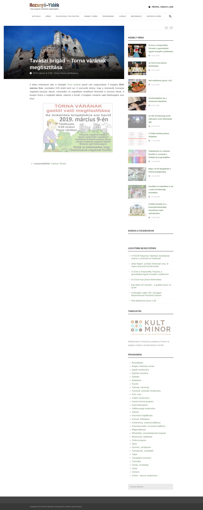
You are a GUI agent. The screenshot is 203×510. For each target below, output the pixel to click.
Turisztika (136, 461)
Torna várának (74, 85)
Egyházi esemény (140, 373)
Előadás (135, 377)
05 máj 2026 (155, 197)
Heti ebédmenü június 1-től (160, 81)
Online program (139, 440)
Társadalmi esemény (141, 458)
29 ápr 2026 (155, 217)
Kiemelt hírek (90, 16)
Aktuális (36, 16)
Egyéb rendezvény (140, 370)
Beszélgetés (137, 363)
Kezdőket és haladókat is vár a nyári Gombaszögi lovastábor (160, 189)
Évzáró (135, 384)
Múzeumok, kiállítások (142, 437)
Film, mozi (136, 394)
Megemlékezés (139, 430)
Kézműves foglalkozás (142, 415)
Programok (108, 16)
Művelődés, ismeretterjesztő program (149, 433)
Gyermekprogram (140, 405)
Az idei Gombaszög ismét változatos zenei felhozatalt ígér (160, 119)
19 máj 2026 (155, 161)
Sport (134, 444)
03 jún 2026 (155, 56)
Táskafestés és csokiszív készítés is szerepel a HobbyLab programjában (159, 154)
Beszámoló (136, 16)
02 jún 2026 (155, 70)
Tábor (134, 454)
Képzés (135, 412)
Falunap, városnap (140, 387)
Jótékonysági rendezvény (143, 408)
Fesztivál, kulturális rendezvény (146, 391)
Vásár (134, 468)
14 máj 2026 (155, 176)
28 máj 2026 (155, 126)
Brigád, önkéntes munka (143, 366)
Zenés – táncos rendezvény (144, 475)
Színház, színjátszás (141, 447)
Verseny (135, 472)
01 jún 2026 (155, 85)
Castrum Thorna (58, 164)
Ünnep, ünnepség (140, 465)
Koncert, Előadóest (140, 419)
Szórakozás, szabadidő (142, 451)
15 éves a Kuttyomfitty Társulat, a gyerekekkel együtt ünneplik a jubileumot (160, 48)
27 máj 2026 (155, 141)
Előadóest (136, 380)
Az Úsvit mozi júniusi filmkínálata (146, 279)
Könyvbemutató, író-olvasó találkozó (148, 426)
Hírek (48, 16)
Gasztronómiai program (143, 401)
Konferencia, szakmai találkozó (146, 423)
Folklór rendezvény (140, 398)
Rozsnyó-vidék (154, 16)
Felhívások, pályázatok (67, 16)
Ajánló (122, 16)
